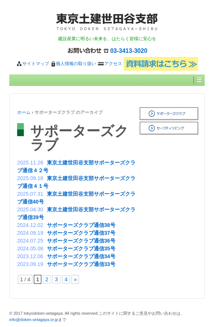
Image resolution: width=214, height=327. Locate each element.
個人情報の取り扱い (73, 63)
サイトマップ (32, 63)
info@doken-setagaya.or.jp (33, 319)
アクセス (109, 63)
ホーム (24, 112)
